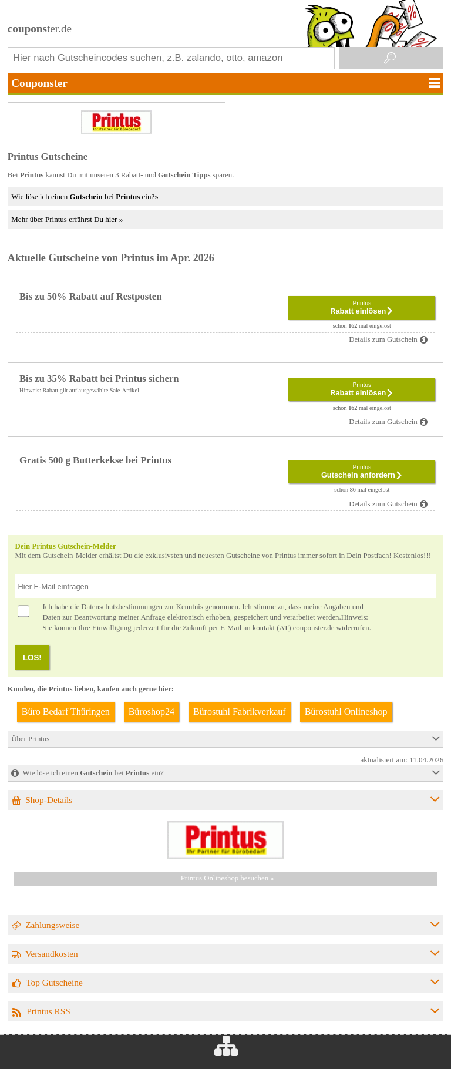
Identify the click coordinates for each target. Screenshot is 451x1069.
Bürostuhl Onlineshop (346, 712)
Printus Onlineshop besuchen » (227, 878)
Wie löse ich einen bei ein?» (84, 196)
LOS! (32, 657)
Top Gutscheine (54, 982)
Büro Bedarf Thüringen (66, 712)
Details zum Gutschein (383, 339)
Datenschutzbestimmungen (122, 607)
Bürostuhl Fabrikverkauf (239, 712)
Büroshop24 (151, 712)
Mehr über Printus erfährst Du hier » (67, 219)
